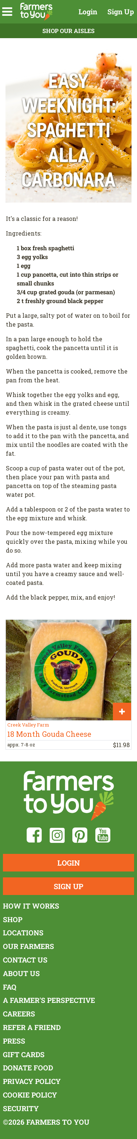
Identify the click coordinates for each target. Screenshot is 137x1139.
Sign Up (120, 11)
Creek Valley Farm (28, 725)
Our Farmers (28, 946)
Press (14, 1040)
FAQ (9, 986)
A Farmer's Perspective (49, 1000)
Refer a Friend (32, 1027)
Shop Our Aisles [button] (68, 30)
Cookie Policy (30, 1094)
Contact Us (25, 959)
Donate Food (28, 1067)
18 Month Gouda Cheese (49, 733)
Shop (12, 919)
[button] (7, 12)
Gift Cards (24, 1054)
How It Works (31, 905)
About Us (21, 973)
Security (21, 1108)
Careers (19, 1013)
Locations (23, 932)
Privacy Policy (32, 1081)
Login (88, 11)
